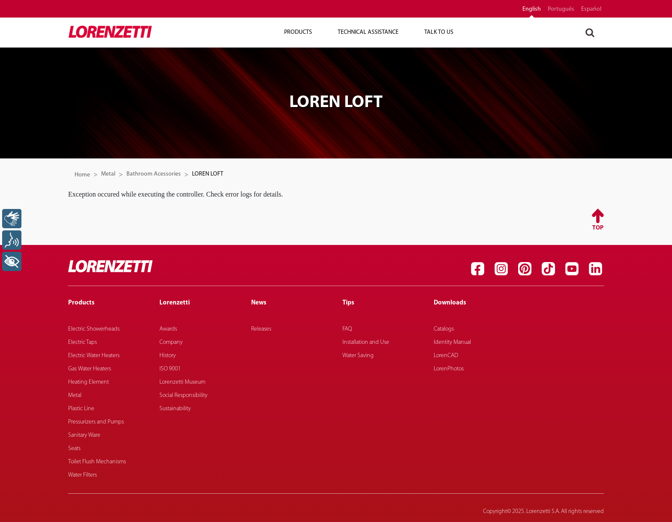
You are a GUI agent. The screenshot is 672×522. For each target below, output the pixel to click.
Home (82, 175)
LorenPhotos (449, 369)
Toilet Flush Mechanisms (97, 462)
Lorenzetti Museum (182, 382)
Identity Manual (452, 342)
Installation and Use (365, 342)
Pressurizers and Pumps (96, 422)
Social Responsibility (183, 395)
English (531, 9)
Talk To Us (438, 32)
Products (298, 32)
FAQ (347, 329)
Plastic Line (81, 409)
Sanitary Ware (84, 435)
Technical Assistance (368, 32)
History (167, 355)
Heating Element (88, 382)
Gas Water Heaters (89, 369)
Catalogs (444, 329)
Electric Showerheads (94, 329)
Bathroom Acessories (153, 174)
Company (171, 342)
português (561, 9)
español (591, 9)
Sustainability (175, 409)
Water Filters (82, 475)
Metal (108, 174)
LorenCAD (446, 355)
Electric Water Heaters (94, 355)
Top (597, 228)
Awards (168, 329)
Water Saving (358, 355)
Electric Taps (82, 342)
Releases (261, 329)
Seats (74, 448)
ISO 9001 (170, 369)
